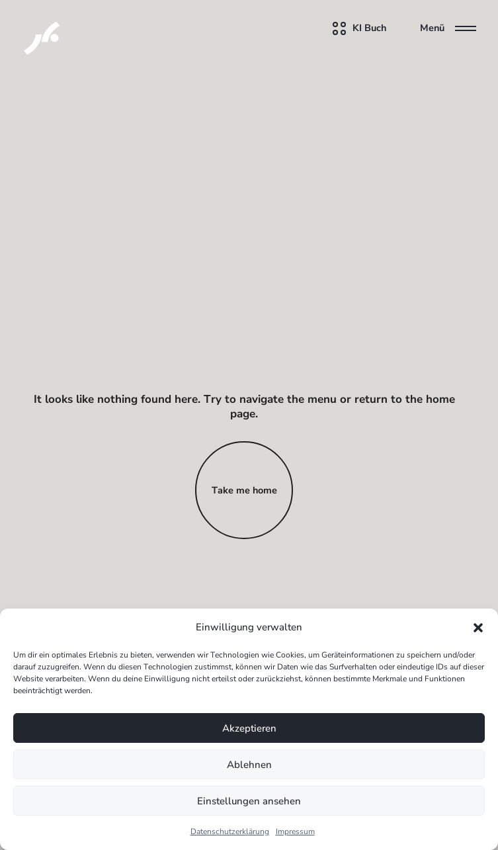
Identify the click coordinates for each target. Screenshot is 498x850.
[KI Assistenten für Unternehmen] (28, 28)
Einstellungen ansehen (249, 801)
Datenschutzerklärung (229, 831)
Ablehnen (249, 764)
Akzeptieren (249, 728)
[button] (478, 627)
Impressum (295, 831)
